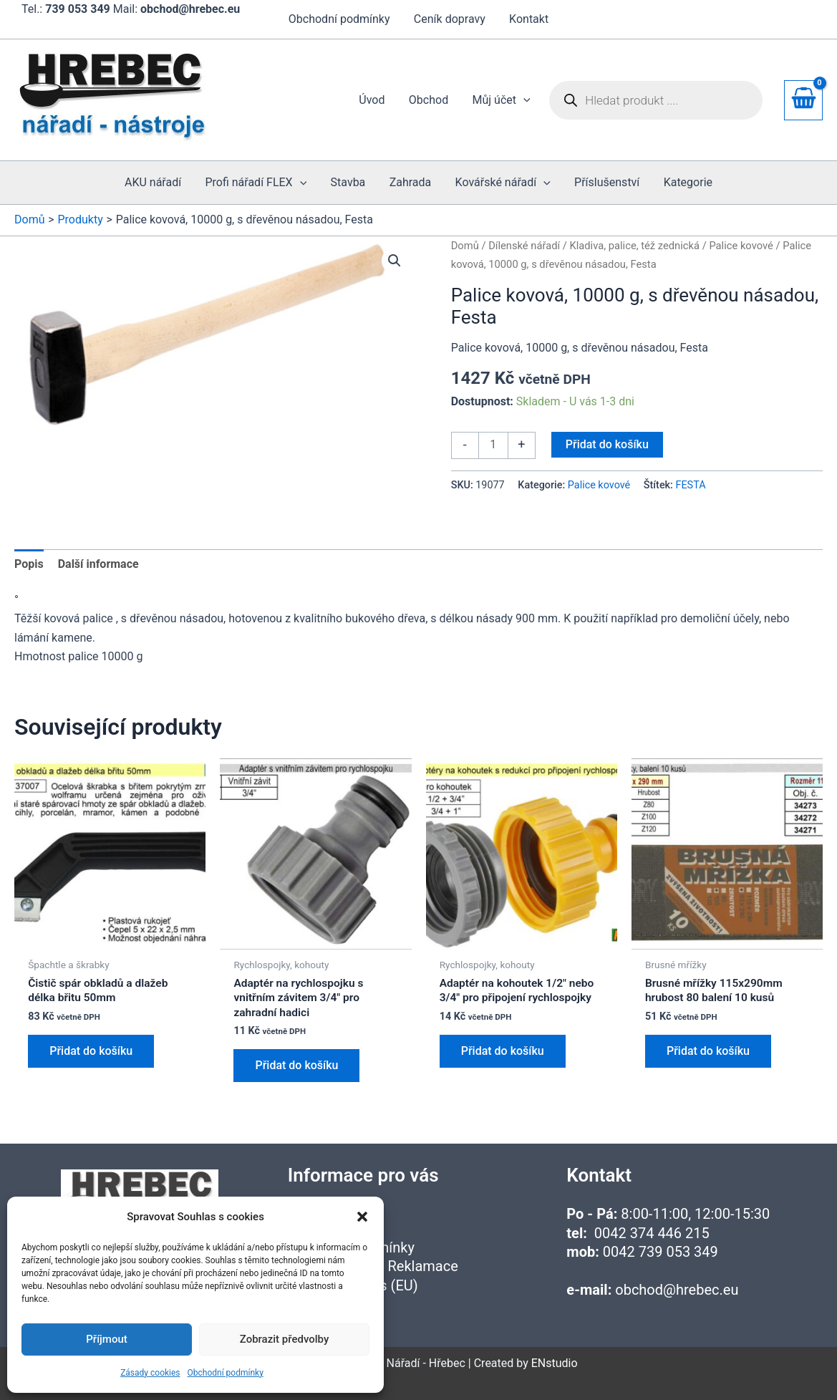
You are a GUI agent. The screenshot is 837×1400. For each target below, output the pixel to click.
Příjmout (106, 1339)
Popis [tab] (29, 564)
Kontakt (528, 19)
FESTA (690, 485)
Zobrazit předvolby (284, 1339)
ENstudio (554, 1363)
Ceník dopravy (449, 19)
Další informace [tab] (98, 564)
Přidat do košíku (607, 444)
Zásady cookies (150, 1373)
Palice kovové (741, 245)
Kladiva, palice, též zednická (634, 245)
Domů (465, 245)
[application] (524, 100)
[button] (362, 1217)
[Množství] (493, 445)
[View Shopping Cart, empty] (803, 100)
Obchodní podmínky (225, 1373)
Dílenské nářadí (524, 245)
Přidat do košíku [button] (90, 1052)
